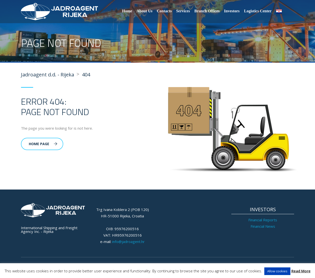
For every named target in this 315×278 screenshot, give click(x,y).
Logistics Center (257, 11)
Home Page (43, 143)
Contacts (164, 11)
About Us (144, 11)
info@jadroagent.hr (128, 241)
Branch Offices (207, 11)
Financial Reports (262, 219)
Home (127, 11)
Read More (301, 270)
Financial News (263, 226)
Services (183, 11)
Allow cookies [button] (277, 271)
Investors (231, 11)
